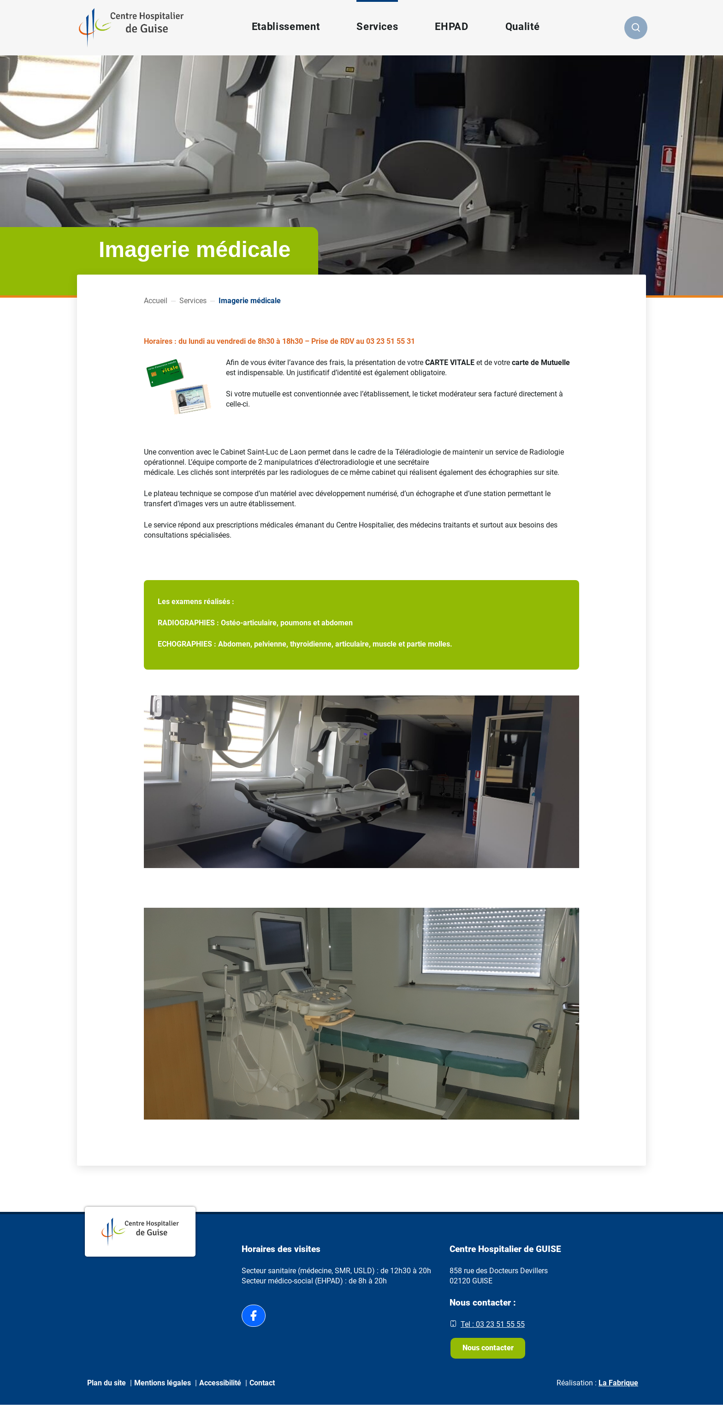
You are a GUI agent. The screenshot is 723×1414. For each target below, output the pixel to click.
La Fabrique (618, 1391)
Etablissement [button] (285, 26)
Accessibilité (220, 1391)
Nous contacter (490, 1352)
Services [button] (376, 26)
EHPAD (450, 26)
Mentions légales (162, 1391)
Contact (262, 1391)
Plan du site (106, 1391)
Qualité (521, 26)
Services (193, 300)
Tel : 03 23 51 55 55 (493, 1324)
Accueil (155, 300)
